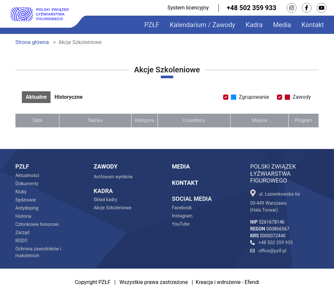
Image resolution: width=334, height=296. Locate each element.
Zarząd (22, 232)
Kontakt (312, 25)
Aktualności (27, 175)
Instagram (182, 215)
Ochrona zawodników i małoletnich (38, 252)
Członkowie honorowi (37, 224)
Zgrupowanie (250, 97)
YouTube (181, 224)
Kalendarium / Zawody (202, 25)
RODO (21, 240)
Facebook (182, 207)
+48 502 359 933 (251, 8)
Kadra (254, 25)
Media (282, 25)
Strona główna (32, 42)
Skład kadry (105, 199)
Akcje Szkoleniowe (112, 207)
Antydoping (26, 208)
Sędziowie (25, 199)
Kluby (20, 191)
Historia (23, 216)
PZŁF (151, 25)
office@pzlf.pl (268, 250)
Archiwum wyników (113, 176)
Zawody (298, 97)
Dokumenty (26, 183)
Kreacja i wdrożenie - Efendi (227, 282)
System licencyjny (188, 8)
